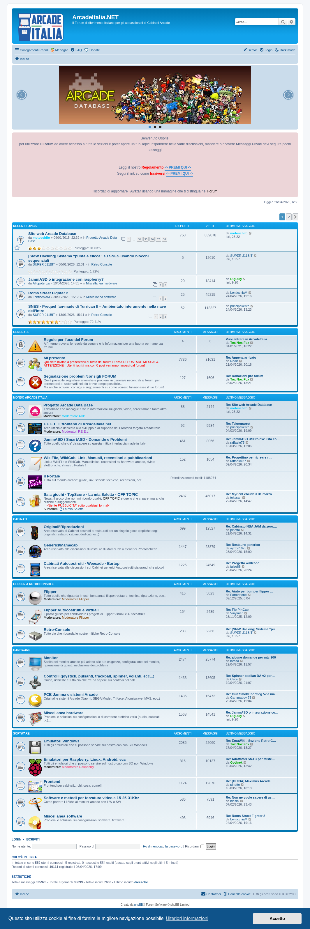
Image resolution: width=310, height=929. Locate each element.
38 (164, 239)
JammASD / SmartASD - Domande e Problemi (85, 439)
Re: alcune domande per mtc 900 (251, 657)
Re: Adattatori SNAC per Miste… (250, 759)
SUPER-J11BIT (44, 264)
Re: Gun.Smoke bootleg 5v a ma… (252, 694)
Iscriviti (33, 839)
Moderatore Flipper (75, 599)
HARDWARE (21, 650)
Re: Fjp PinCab (237, 609)
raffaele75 (237, 442)
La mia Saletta (71, 509)
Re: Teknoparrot (238, 423)
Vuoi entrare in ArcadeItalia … (248, 339)
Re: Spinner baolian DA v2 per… (250, 675)
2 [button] (289, 217)
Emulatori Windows (61, 741)
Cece (234, 679)
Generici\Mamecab (61, 545)
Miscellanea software (101, 297)
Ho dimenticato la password (162, 846)
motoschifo (41, 237)
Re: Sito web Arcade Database (249, 404)
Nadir (234, 361)
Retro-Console (101, 264)
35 (146, 239)
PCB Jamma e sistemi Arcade (71, 694)
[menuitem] (76, 50)
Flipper (50, 592)
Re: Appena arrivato (241, 357)
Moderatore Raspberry (78, 767)
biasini (234, 801)
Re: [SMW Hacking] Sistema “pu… (252, 629)
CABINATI (20, 519)
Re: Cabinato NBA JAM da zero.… (251, 526)
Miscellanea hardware (101, 283)
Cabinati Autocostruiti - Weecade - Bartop (81, 563)
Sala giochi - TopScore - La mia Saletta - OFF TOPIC (91, 494)
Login (16, 839)
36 (152, 239)
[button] (295, 216)
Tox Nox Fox (239, 342)
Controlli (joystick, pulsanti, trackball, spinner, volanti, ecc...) (99, 676)
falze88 (235, 566)
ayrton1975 (238, 548)
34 (139, 239)
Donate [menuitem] (94, 50)
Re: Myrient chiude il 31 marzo (249, 494)
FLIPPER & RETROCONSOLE (33, 584)
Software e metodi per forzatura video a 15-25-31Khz (91, 798)
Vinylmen (236, 613)
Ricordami (194, 846)
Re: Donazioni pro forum (244, 376)
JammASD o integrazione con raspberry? (66, 279)
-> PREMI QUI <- (178, 167)
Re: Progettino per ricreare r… (249, 457)
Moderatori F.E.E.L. (75, 431)
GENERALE (21, 332)
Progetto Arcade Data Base (68, 405)
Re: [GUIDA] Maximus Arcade (248, 781)
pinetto (235, 530)
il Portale (52, 476)
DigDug (236, 279)
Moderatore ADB (73, 416)
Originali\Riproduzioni (64, 527)
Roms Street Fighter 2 (48, 293)
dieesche (141, 882)
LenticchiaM (41, 297)
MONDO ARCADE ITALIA (30, 397)
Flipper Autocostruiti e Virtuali (71, 610)
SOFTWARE (21, 733)
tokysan (235, 497)
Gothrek (236, 762)
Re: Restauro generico (243, 544)
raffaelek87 (238, 461)
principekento (239, 306)
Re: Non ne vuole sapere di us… (250, 797)
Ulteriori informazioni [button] (187, 918)
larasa (234, 661)
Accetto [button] (277, 918)
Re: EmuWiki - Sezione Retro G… (251, 740)
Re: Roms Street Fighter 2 (245, 815)
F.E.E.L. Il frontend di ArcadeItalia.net (77, 424)
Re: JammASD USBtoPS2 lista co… (253, 439)
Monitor (51, 658)
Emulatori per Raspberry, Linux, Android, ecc (85, 759)
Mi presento (54, 358)
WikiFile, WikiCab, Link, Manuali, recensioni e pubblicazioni (98, 458)
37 (158, 239)
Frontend (52, 781)
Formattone (238, 595)
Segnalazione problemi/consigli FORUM (80, 376)
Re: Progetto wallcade (242, 563)
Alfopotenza (41, 283)
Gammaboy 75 (240, 697)
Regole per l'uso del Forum (68, 339)
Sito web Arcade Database (52, 233)
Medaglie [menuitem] (61, 50)
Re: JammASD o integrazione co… (252, 712)
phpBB (138, 904)
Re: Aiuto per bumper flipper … (249, 591)
